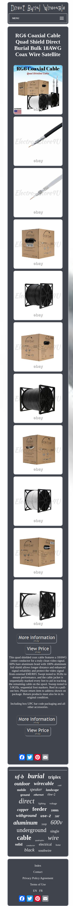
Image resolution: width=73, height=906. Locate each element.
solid (18, 844)
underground (31, 830)
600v (56, 822)
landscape (52, 790)
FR (41, 890)
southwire (44, 850)
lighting (42, 803)
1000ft (55, 810)
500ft (44, 824)
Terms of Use (38, 884)
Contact (37, 871)
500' (57, 816)
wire (53, 837)
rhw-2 (51, 794)
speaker (36, 789)
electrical (45, 844)
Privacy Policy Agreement (38, 878)
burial (36, 776)
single (54, 831)
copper (22, 809)
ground (25, 794)
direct (26, 801)
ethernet (39, 794)
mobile (21, 790)
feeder (39, 809)
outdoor (22, 783)
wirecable (44, 783)
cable (24, 837)
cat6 (60, 785)
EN (35, 890)
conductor (30, 845)
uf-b (19, 777)
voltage (53, 803)
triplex (54, 777)
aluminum (25, 822)
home (58, 845)
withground (26, 815)
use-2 (45, 816)
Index (37, 865)
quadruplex (39, 840)
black (29, 849)
